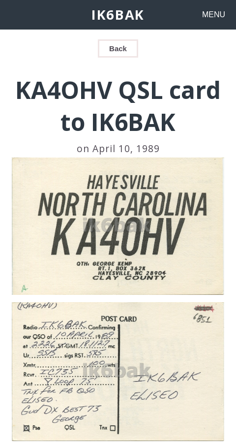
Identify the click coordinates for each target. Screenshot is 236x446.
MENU (213, 14)
